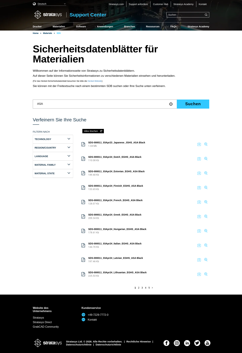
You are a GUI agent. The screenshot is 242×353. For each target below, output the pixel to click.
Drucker (37, 26)
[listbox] (49, 4)
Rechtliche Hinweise (138, 341)
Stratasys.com (116, 4)
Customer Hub (160, 4)
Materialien (59, 26)
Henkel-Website (95, 81)
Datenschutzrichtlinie (79, 344)
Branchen (129, 26)
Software (81, 26)
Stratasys (38, 317)
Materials (47, 33)
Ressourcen (152, 26)
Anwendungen (105, 26)
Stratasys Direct (42, 322)
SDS (59, 33)
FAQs (173, 26)
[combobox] (188, 14)
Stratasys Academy (183, 4)
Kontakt (203, 4)
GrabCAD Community (46, 326)
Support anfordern (138, 4)
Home (35, 33)
